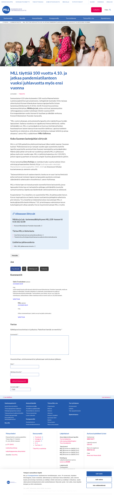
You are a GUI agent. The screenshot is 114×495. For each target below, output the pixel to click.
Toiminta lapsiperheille (11, 415)
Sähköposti (33, 269)
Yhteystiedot (77, 2)
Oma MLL (14, 454)
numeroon (65, 462)
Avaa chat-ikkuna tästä (94, 455)
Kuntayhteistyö (30, 422)
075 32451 (10, 444)
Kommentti (14, 334)
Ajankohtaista (15, 22)
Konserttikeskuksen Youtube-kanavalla (28, 225)
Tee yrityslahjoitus (65, 443)
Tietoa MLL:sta (52, 403)
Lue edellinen (8, 397)
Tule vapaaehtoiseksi (75, 411)
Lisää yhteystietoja (11, 448)
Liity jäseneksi (73, 406)
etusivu (5, 22)
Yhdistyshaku (38, 2)
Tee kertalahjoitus (65, 439)
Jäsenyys (50, 413)
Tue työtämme (74, 403)
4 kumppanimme (32, 469)
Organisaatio (51, 406)
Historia (49, 408)
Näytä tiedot (95, 491)
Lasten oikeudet (30, 415)
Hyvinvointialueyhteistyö (33, 424)
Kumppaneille (30, 419)
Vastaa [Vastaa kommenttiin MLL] (21, 317)
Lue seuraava (106, 397)
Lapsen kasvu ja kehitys (11, 406)
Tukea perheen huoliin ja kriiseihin (14, 413)
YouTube (38, 445)
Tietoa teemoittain (31, 413)
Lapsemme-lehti (51, 417)
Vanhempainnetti (10, 403)
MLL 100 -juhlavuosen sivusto (25, 246)
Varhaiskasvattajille (31, 406)
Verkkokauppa (7, 2)
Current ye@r (14, 387)
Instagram (38, 439)
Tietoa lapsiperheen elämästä (13, 408)
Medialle (66, 2)
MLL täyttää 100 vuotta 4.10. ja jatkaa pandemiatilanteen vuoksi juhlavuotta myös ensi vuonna (56, 22)
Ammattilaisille (31, 403)
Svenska (101, 2)
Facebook (15, 269)
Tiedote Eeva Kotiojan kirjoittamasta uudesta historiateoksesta (35, 237)
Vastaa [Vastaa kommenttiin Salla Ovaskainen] (16, 299)
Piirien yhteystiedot (53, 424)
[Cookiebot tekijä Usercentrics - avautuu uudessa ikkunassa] (11, 491)
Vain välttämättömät (99, 479)
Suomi (92, 2)
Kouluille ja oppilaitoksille (33, 408)
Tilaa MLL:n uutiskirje (39, 448)
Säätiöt (49, 420)
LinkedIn (37, 441)
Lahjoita (96, 10)
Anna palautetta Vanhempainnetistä (10, 418)
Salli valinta (99, 473)
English (110, 2)
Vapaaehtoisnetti (23, 2)
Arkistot (49, 411)
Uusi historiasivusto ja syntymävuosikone (29, 235)
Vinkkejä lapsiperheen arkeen (13, 411)
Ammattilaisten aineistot (33, 411)
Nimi (12, 364)
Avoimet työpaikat (52, 415)
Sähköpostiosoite (16, 372)
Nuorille (7, 423)
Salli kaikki (99, 468)
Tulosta (44, 269)
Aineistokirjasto (53, 2)
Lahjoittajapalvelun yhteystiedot (15, 451)
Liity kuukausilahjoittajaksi (68, 441)
